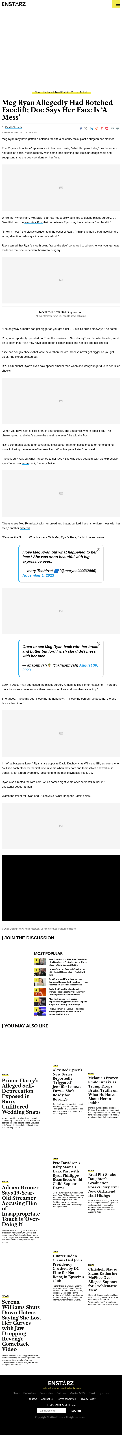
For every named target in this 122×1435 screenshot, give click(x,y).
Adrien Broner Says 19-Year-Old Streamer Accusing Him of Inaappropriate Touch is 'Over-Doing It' (21, 1206)
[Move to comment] (117, 128)
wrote (25, 463)
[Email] (112, 128)
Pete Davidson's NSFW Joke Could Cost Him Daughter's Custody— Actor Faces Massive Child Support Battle (68, 962)
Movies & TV (77, 1393)
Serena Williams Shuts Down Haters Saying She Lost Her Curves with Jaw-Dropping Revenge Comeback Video (21, 1325)
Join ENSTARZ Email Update (61, 1405)
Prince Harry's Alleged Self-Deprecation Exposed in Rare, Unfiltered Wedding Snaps (21, 1096)
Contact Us (47, 1398)
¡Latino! (104, 1393)
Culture (61, 1393)
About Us (32, 1398)
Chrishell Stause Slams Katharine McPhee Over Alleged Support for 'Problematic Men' (102, 1279)
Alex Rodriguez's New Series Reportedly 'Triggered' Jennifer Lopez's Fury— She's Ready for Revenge (68, 1001)
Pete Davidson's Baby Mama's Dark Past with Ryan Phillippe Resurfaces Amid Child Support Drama (67, 1175)
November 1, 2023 (38, 575)
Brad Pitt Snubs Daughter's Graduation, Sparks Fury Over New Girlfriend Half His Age (103, 1185)
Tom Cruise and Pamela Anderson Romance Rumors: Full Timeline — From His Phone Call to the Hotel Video (68, 982)
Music (92, 1393)
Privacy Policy (88, 1398)
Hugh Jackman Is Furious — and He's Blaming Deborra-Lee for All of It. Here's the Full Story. (66, 1011)
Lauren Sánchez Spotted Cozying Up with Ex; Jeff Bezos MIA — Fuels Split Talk (67, 972)
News (38, 92)
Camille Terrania (13, 127)
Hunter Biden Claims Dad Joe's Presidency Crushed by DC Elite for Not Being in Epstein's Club (68, 1268)
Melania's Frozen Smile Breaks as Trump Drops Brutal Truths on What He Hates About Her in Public (103, 1090)
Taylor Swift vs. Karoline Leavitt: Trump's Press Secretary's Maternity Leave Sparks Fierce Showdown (67, 992)
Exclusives (29, 1393)
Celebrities (46, 1393)
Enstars (14, 4)
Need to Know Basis (54, 312)
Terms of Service (66, 1398)
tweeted (25, 528)
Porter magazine (92, 684)
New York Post (33, 222)
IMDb (88, 772)
